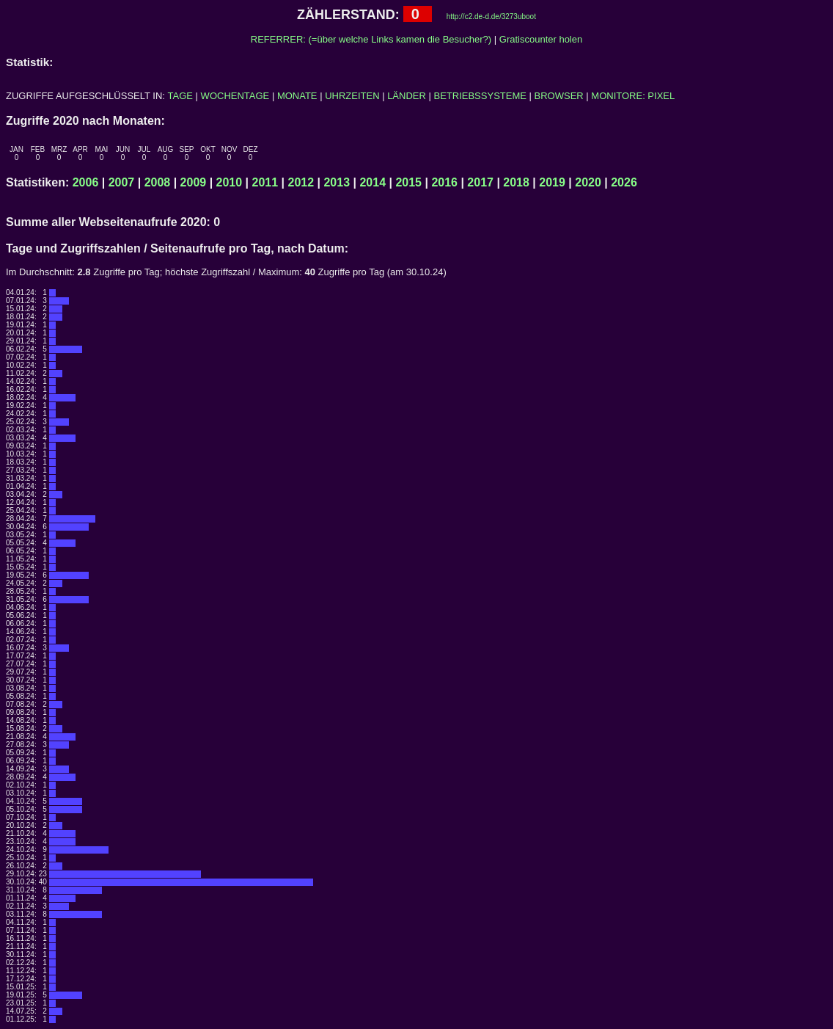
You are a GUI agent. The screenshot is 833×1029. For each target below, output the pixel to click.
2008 (157, 182)
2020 (588, 182)
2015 (408, 182)
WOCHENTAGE (235, 95)
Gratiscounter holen (540, 39)
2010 (229, 182)
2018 (516, 182)
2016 (444, 182)
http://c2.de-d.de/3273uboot (491, 16)
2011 (265, 182)
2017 (480, 182)
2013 (336, 182)
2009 (193, 182)
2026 (624, 182)
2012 (301, 182)
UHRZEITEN (352, 95)
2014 (372, 182)
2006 (86, 182)
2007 (122, 182)
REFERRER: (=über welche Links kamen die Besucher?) (371, 39)
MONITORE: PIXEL (633, 95)
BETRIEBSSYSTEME (480, 95)
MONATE (297, 95)
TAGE (180, 95)
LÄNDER (406, 95)
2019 (552, 182)
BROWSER (559, 95)
